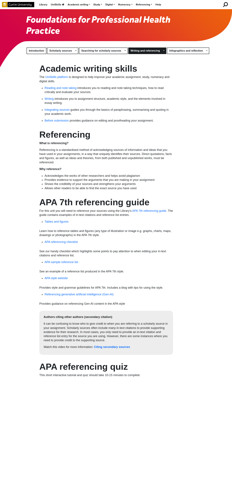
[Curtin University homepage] (18, 4)
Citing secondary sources (112, 347)
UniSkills (57, 4)
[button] (76, 51)
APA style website (56, 278)
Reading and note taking (61, 88)
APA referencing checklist (61, 242)
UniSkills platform (56, 77)
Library (43, 4)
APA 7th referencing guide (149, 210)
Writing (49, 98)
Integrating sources (57, 109)
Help (158, 4)
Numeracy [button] (124, 4)
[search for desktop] (225, 5)
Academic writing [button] (78, 4)
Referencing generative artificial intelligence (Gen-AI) (79, 294)
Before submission (57, 120)
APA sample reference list (61, 262)
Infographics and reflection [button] (186, 50)
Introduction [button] (36, 50)
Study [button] (96, 4)
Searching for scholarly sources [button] (101, 50)
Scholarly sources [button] (60, 50)
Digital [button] (109, 4)
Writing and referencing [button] (145, 50)
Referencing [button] (143, 4)
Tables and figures (56, 221)
